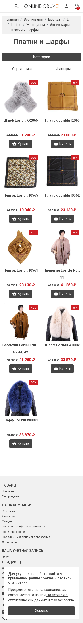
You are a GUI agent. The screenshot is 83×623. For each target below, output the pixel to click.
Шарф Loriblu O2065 (21, 120)
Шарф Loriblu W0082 (62, 345)
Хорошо (41, 610)
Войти (6, 557)
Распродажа (10, 496)
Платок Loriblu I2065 (62, 120)
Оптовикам (9, 542)
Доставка (8, 516)
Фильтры (63, 69)
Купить (20, 144)
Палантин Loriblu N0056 (21, 345)
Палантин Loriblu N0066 (62, 270)
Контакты (8, 511)
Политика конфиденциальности (23, 526)
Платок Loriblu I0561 (20, 270)
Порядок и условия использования (26, 536)
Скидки (7, 521)
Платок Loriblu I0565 (20, 195)
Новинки (8, 491)
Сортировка (22, 69)
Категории (41, 57)
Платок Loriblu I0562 (62, 195)
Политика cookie (13, 531)
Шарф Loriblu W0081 (20, 420)
